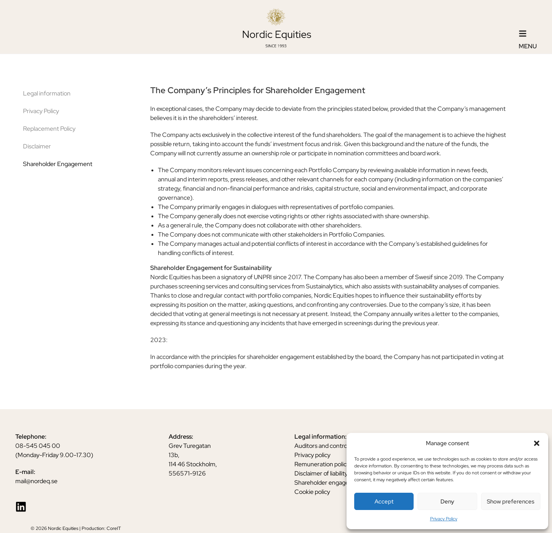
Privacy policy (312, 455)
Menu (528, 46)
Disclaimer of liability (321, 473)
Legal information (47, 93)
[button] (536, 443)
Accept (384, 501)
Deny (447, 501)
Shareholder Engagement (57, 164)
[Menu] (523, 34)
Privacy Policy (443, 519)
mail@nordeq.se (36, 481)
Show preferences (510, 501)
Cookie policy (312, 492)
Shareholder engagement (328, 483)
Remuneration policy (322, 464)
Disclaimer (37, 146)
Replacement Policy (49, 129)
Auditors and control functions (334, 446)
